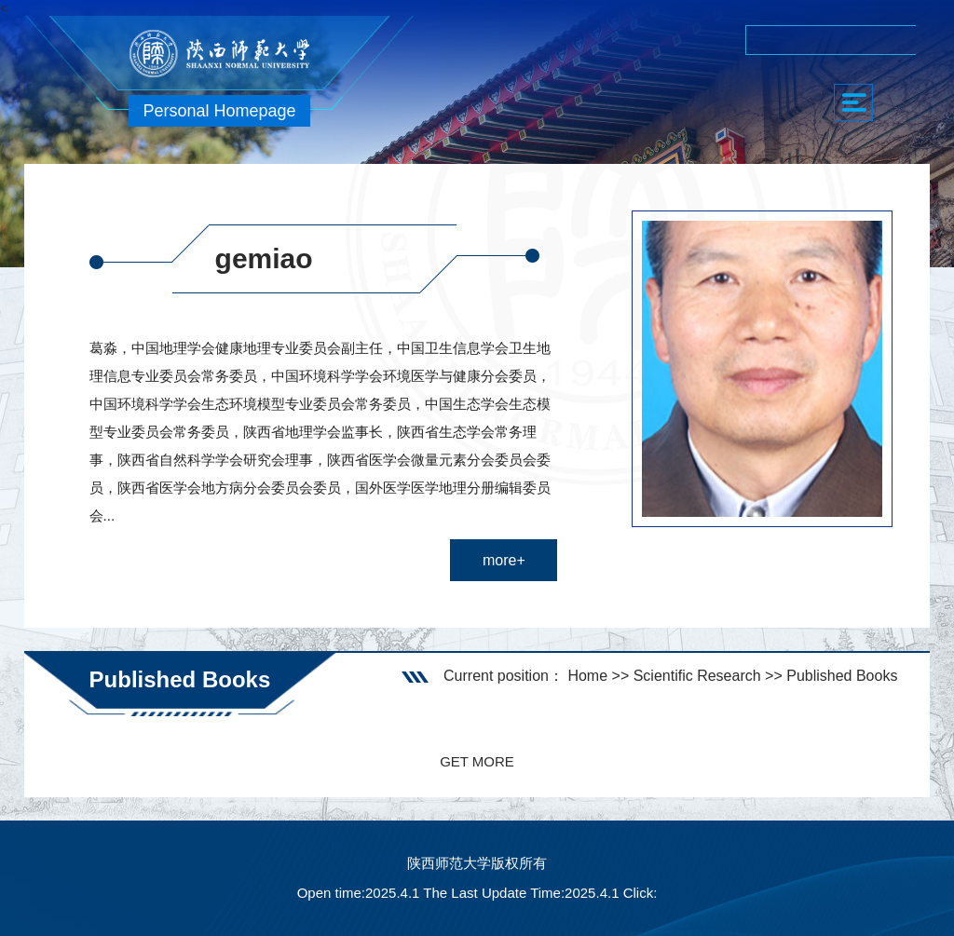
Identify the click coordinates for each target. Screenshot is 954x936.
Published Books (841, 676)
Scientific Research (697, 676)
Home (587, 676)
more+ (504, 560)
